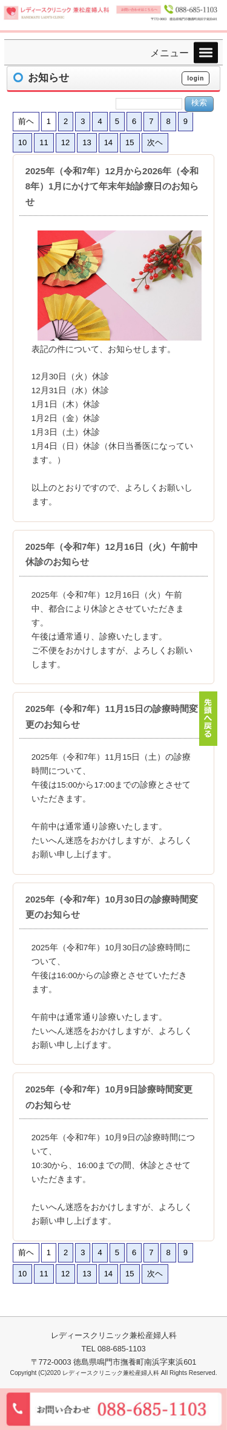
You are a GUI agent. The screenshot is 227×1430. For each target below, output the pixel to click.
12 (65, 142)
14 (108, 142)
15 (129, 142)
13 (86, 142)
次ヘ (155, 142)
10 (22, 142)
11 (43, 142)
